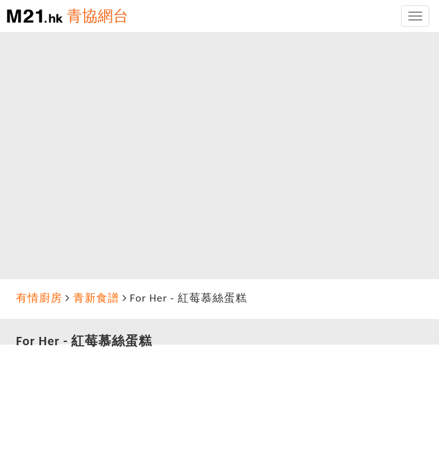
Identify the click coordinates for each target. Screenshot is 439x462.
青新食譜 (96, 298)
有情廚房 (39, 298)
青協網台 (97, 15)
